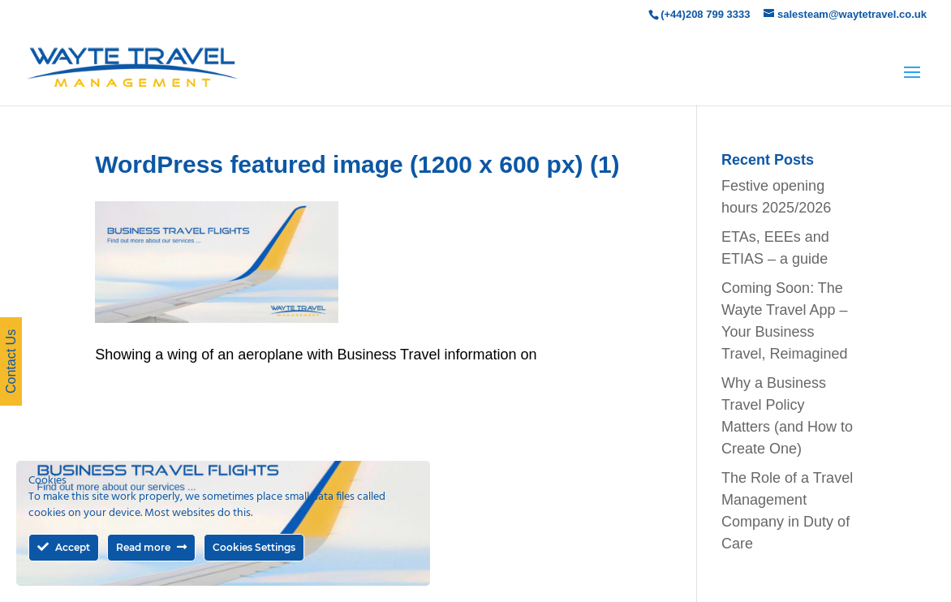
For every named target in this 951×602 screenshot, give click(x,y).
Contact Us (11, 361)
